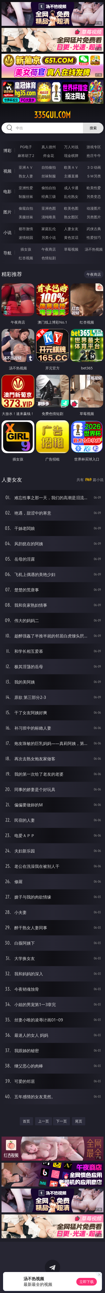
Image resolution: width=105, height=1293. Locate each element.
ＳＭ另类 (94, 176)
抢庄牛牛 (94, 155)
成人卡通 (71, 187)
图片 (7, 212)
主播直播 (71, 176)
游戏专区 (94, 146)
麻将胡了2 (26, 155)
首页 (26, 1121)
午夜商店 (48, 249)
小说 (7, 232)
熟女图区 (71, 217)
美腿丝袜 (26, 217)
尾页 (78, 1121)
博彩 (7, 150)
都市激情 (26, 228)
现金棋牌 (71, 155)
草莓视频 (71, 249)
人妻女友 (71, 228)
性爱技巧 (94, 237)
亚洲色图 (48, 208)
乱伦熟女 (71, 196)
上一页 (43, 1121)
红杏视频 (26, 257)
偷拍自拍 (48, 187)
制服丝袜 (26, 196)
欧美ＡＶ (71, 167)
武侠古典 (94, 228)
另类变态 (94, 196)
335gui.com (52, 115)
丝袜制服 (48, 176)
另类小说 (48, 237)
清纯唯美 (48, 217)
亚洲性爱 (26, 187)
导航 (7, 253)
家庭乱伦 (48, 228)
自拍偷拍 (48, 167)
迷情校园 (26, 237)
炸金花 (48, 155)
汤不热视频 (94, 249)
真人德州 (48, 146)
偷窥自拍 (26, 208)
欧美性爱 (94, 187)
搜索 (93, 127)
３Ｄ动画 (94, 167)
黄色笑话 (71, 237)
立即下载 (86, 1281)
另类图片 (94, 217)
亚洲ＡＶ (26, 167)
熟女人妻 (26, 176)
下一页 (61, 1121)
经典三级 (48, 196)
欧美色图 (71, 208)
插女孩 (25, 249)
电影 (7, 191)
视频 (7, 171)
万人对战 (71, 146)
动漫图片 (94, 208)
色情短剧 (48, 257)
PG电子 (26, 146)
